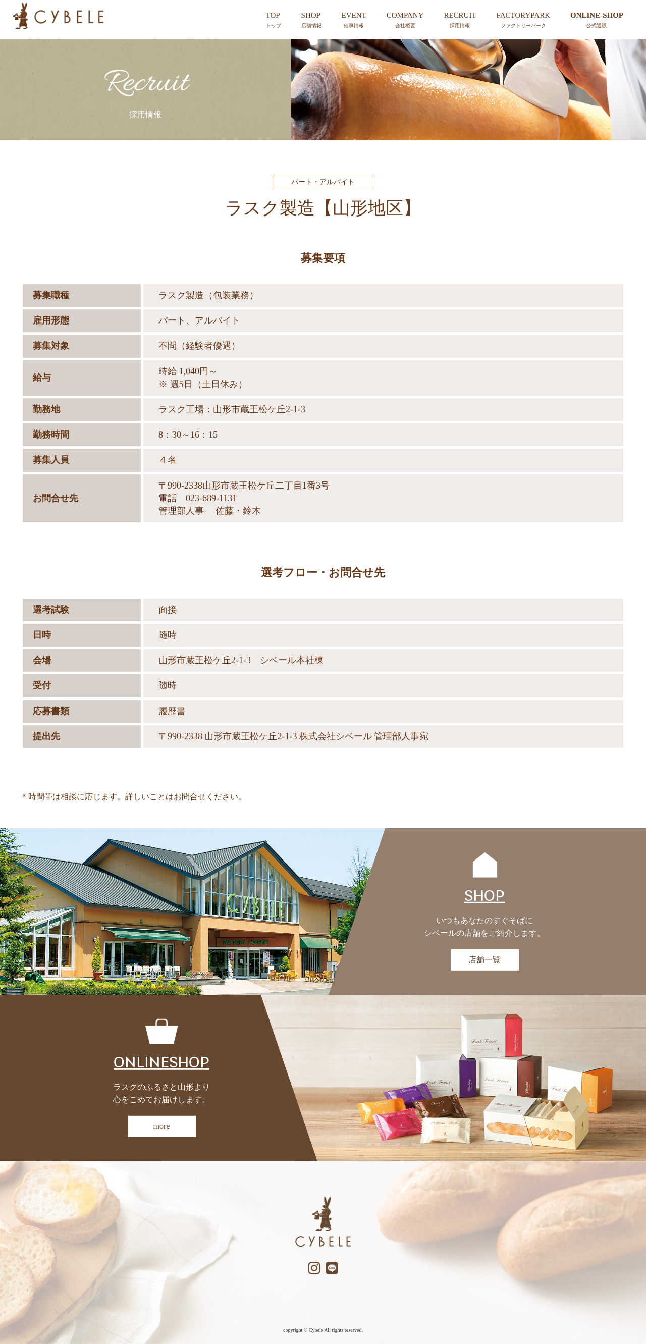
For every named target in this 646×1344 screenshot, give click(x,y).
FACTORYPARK (523, 20)
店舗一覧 (484, 959)
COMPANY (405, 20)
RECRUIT (460, 20)
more (161, 1126)
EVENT (354, 20)
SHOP (311, 20)
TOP (273, 20)
